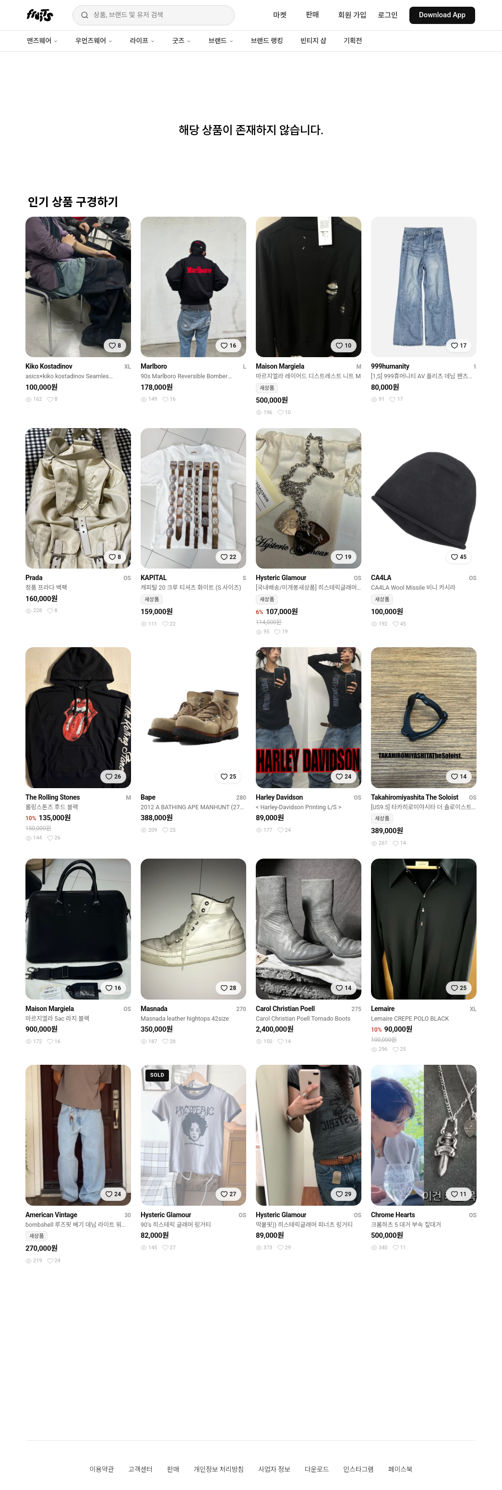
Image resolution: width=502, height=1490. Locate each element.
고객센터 (140, 1469)
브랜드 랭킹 (267, 41)
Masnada (154, 1009)
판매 (312, 15)
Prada (33, 578)
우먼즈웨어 (94, 41)
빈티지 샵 (313, 41)
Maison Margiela (280, 366)
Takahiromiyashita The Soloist (414, 797)
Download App (442, 15)
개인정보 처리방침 (218, 1469)
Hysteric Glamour (281, 578)
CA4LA (381, 578)
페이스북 (400, 1469)
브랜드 (220, 41)
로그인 (388, 15)
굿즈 (181, 41)
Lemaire (382, 1009)
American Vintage (51, 1215)
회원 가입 (352, 15)
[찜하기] (115, 345)
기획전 (353, 41)
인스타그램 (358, 1469)
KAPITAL (154, 578)
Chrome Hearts (393, 1215)
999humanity (390, 366)
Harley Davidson (279, 797)
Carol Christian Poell (285, 1009)
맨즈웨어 (42, 41)
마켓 (280, 15)
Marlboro (154, 366)
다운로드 (317, 1469)
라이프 (142, 41)
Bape (148, 797)
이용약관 (102, 1469)
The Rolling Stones (52, 797)
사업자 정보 (274, 1469)
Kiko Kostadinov (48, 366)
